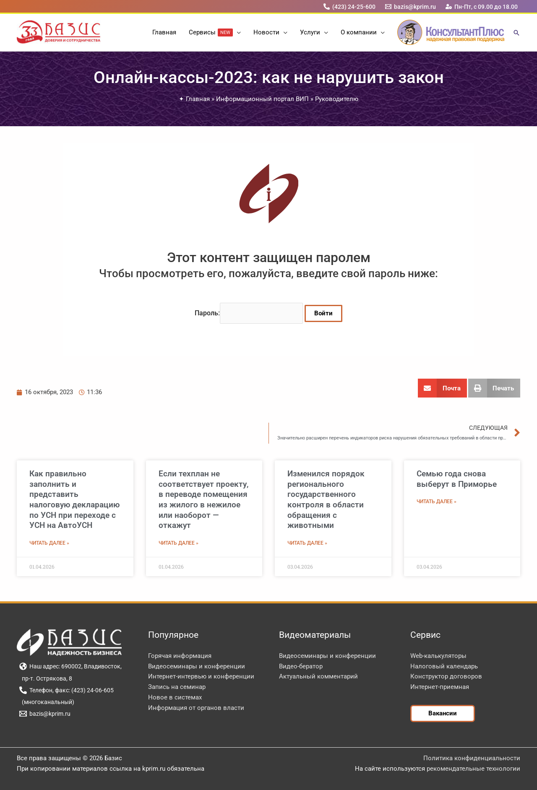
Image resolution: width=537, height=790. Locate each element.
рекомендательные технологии (473, 768)
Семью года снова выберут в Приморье (457, 479)
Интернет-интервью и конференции (201, 676)
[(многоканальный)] (46, 702)
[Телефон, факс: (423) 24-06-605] (66, 690)
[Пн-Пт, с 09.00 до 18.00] (481, 6)
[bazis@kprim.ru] (410, 6)
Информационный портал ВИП (262, 99)
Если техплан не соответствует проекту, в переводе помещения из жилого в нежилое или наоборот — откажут (203, 499)
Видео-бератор (301, 666)
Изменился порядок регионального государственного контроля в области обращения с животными (326, 499)
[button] (516, 33)
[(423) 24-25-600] (349, 6)
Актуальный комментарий (318, 676)
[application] (237, 32)
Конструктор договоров (446, 676)
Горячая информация (179, 656)
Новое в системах (175, 697)
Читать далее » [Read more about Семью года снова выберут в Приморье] (436, 501)
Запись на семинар (177, 687)
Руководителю (336, 99)
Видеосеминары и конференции (196, 666)
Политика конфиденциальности (471, 758)
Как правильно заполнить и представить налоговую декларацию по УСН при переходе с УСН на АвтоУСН (74, 499)
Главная (198, 99)
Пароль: (249, 313)
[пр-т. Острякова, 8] (45, 678)
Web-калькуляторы (438, 656)
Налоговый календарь (444, 666)
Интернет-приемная (439, 687)
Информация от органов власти (196, 708)
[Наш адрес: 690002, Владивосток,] (70, 666)
